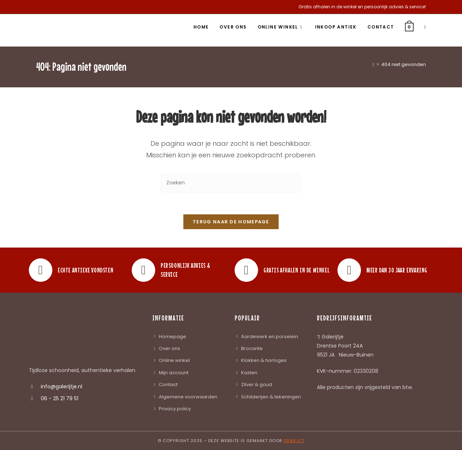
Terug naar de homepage (231, 221)
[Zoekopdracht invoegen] (231, 183)
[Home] (373, 64)
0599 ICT (294, 441)
